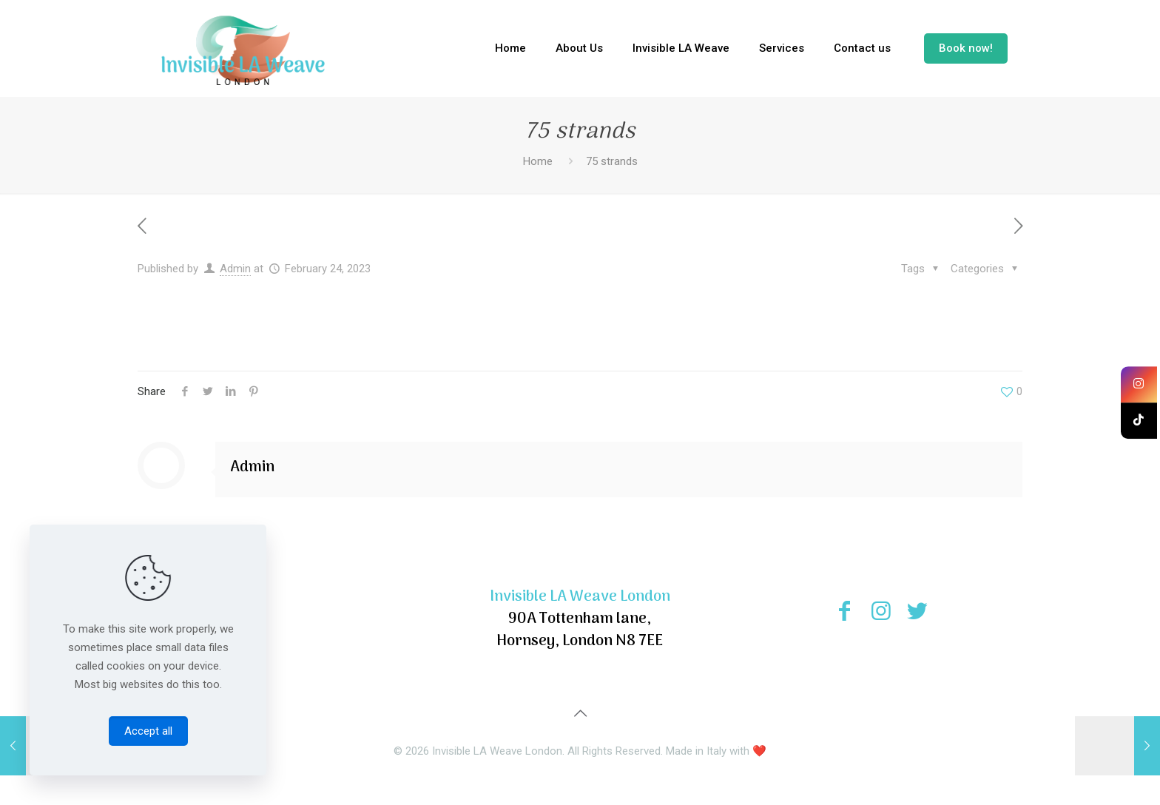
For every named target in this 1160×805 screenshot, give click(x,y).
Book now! (966, 48)
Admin (235, 268)
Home (538, 161)
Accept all (148, 731)
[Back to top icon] (580, 713)
